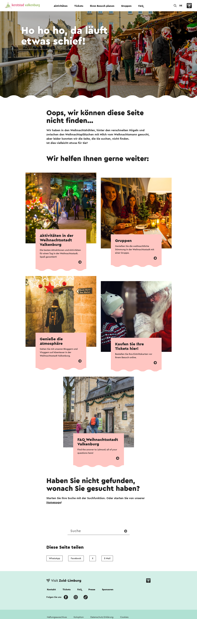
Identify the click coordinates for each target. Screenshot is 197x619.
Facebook (76, 558)
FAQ (140, 6)
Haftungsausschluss (57, 617)
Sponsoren (107, 589)
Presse (91, 589)
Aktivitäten (61, 6)
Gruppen (126, 6)
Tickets (78, 6)
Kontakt (51, 589)
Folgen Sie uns (53, 597)
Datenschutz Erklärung (101, 617)
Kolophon (79, 617)
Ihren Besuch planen (102, 6)
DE (180, 6)
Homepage (53, 502)
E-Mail (107, 558)
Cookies (124, 617)
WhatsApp (54, 558)
